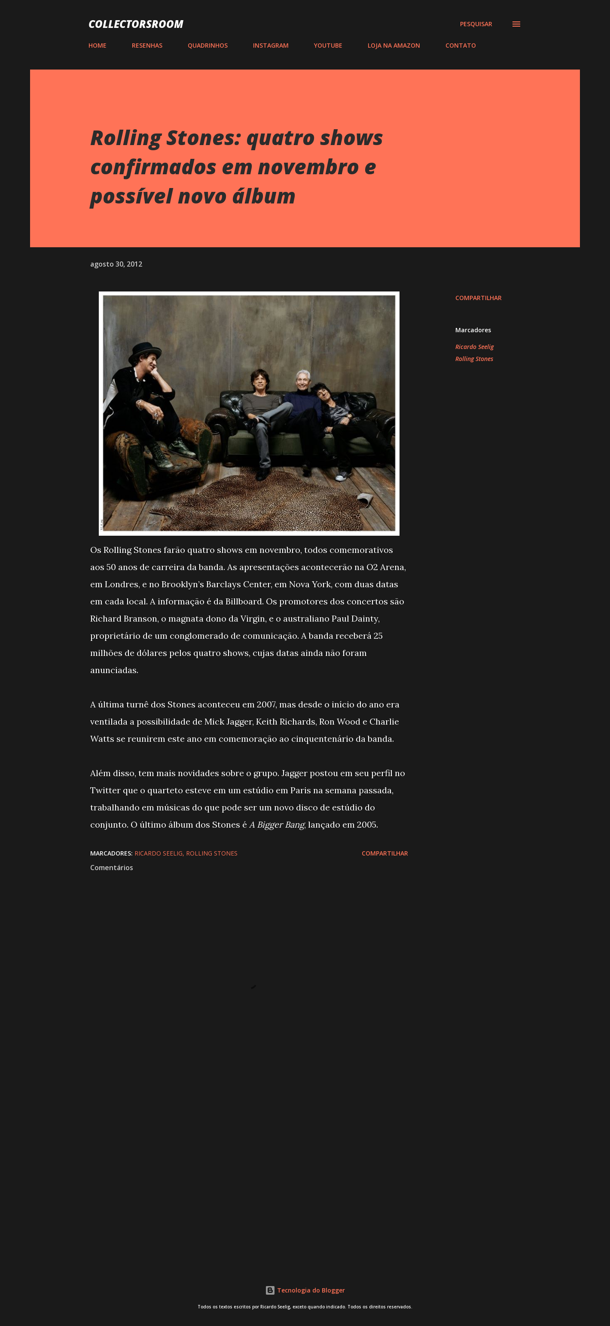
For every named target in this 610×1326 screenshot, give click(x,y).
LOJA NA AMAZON (394, 45)
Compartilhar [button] (478, 298)
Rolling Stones (474, 359)
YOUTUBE (328, 45)
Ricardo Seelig (474, 347)
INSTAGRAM (271, 45)
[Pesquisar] (476, 24)
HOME (97, 45)
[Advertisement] (235, 1155)
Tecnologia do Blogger (305, 1290)
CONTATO (460, 45)
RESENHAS (147, 45)
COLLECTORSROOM (135, 24)
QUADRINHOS (208, 45)
